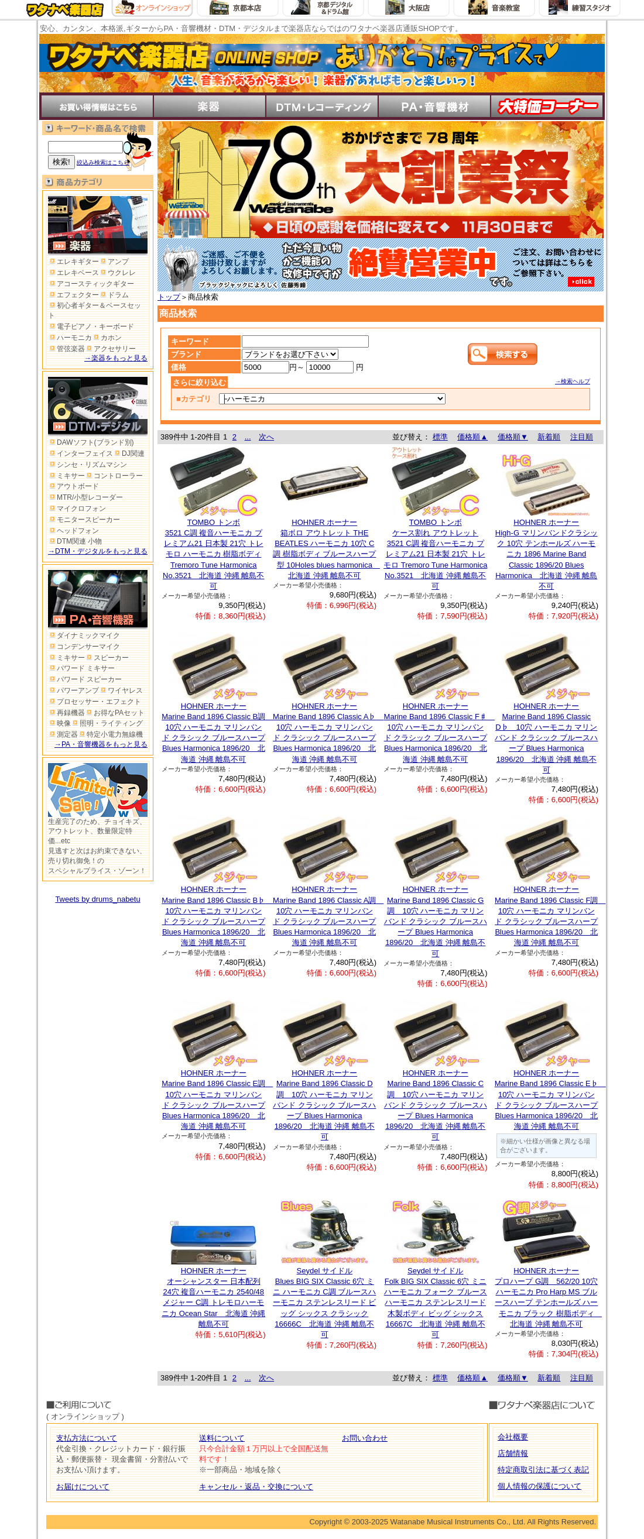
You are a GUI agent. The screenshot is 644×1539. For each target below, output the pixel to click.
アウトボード (73, 486)
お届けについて (82, 1486)
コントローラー (114, 476)
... (248, 436)
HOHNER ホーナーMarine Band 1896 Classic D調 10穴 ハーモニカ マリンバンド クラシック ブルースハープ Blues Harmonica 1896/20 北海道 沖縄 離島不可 (324, 1105)
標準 (440, 436)
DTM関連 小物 (75, 541)
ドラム (114, 295)
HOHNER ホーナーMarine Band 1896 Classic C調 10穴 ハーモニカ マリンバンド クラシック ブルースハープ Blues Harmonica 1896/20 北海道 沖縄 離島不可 (435, 1105)
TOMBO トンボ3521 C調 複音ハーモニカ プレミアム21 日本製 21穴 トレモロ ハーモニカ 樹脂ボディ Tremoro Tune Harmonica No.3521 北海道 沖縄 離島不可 (213, 554)
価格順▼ (513, 436)
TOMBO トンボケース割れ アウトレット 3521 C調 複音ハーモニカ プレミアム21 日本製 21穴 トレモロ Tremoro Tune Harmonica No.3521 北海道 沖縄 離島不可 (435, 554)
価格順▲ (472, 436)
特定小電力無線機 (110, 734)
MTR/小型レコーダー (85, 497)
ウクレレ (117, 273)
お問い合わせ (365, 1438)
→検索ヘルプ (572, 381)
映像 (59, 723)
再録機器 (66, 713)
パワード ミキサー (81, 668)
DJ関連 (129, 453)
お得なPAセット (115, 713)
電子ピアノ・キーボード (91, 326)
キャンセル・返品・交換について (256, 1486)
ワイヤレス (121, 690)
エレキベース (73, 273)
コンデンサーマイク (84, 647)
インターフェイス (80, 453)
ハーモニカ (70, 338)
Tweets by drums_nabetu (97, 899)
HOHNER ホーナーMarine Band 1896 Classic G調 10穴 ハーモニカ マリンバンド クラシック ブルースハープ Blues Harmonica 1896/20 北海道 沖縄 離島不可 (435, 921)
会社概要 (513, 1436)
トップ (168, 297)
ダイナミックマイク (84, 635)
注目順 (581, 436)
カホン (107, 338)
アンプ (114, 261)
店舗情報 (513, 1453)
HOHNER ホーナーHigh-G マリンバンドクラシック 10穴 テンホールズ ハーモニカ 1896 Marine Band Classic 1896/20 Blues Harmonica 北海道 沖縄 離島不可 (546, 554)
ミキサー (66, 476)
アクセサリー (110, 349)
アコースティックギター (91, 284)
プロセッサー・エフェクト (94, 702)
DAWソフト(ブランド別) (91, 442)
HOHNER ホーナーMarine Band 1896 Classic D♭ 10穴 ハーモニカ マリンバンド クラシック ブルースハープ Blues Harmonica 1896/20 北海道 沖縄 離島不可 (546, 738)
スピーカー (107, 658)
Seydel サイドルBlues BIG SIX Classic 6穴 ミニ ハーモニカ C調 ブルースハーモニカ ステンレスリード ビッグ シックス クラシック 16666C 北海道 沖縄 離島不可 (324, 1302)
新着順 (548, 436)
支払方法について (86, 1438)
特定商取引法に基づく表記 (543, 1469)
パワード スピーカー (85, 679)
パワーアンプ (73, 690)
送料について (222, 1438)
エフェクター (73, 295)
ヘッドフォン (73, 531)
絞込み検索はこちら (103, 162)
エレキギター (73, 261)
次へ (266, 436)
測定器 (63, 734)
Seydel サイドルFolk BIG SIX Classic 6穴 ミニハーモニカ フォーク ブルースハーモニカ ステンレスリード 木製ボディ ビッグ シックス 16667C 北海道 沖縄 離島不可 (435, 1302)
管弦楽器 (66, 349)
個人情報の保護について (539, 1486)
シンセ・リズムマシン (87, 465)
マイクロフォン (77, 508)
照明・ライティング (107, 723)
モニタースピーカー (84, 520)
